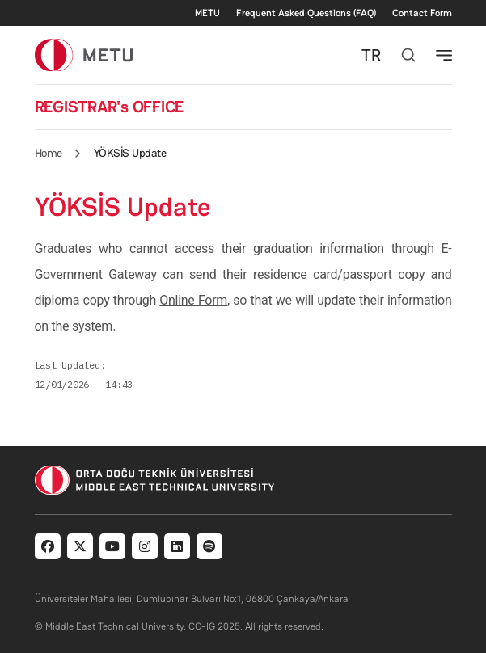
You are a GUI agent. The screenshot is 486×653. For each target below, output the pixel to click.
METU (207, 12)
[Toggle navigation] (444, 55)
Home (48, 152)
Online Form (193, 300)
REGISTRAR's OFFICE (109, 106)
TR (371, 54)
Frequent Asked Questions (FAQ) (306, 12)
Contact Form (422, 12)
